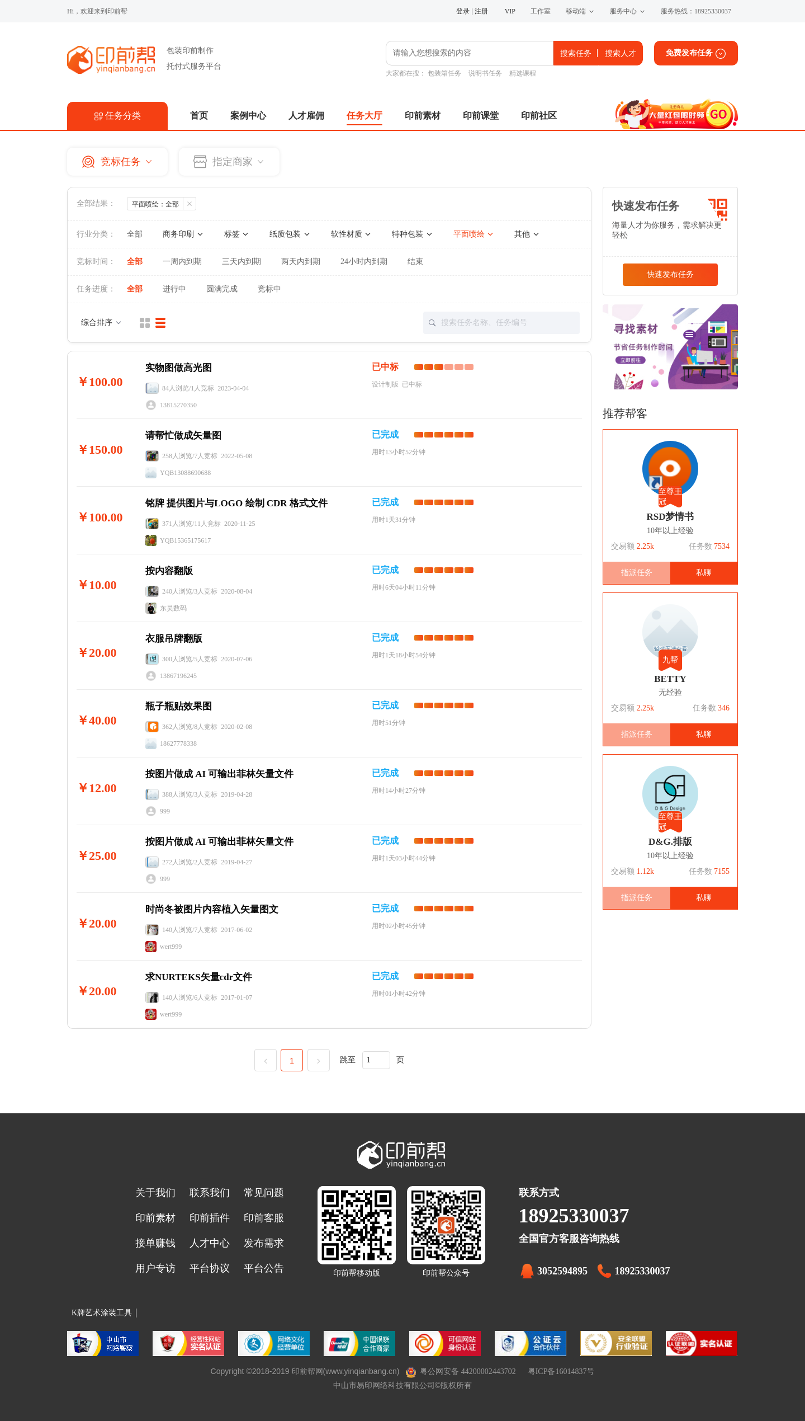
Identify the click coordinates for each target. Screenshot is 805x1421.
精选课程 (522, 73)
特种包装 (412, 234)
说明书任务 (485, 73)
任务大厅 (364, 115)
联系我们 (210, 1192)
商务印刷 (183, 234)
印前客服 (264, 1218)
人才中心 (210, 1243)
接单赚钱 (155, 1243)
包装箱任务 (444, 73)
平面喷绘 (474, 234)
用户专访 (155, 1268)
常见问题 (264, 1192)
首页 (199, 115)
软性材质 (351, 234)
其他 (527, 234)
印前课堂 (481, 115)
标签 (237, 234)
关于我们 (155, 1192)
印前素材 (423, 115)
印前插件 (210, 1218)
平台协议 (210, 1268)
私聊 (704, 572)
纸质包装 (290, 234)
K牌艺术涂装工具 (102, 1313)
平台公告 (264, 1268)
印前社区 (539, 115)
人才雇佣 (306, 115)
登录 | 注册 (471, 11)
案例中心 (248, 115)
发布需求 (264, 1243)
